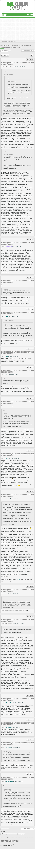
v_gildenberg (9, 246)
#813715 (3, 374)
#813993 (3, 623)
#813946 (3, 458)
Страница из (28, 50)
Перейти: (2, 831)
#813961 (3, 593)
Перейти (21, 834)
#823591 (3, 781)
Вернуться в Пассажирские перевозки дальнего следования (16, 837)
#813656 (3, 246)
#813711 (3, 316)
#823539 (3, 702)
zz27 (7, 285)
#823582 (3, 747)
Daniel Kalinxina (9, 702)
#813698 (3, 285)
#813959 (3, 498)
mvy (7, 356)
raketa (7, 458)
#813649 (3, 66)
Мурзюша (8, 747)
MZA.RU (17, 8)
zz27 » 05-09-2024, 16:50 (8, 320)
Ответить (4, 55)
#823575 (3, 727)
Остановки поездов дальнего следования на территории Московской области (15, 46)
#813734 (3, 406)
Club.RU (17, 4)
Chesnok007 (9, 727)
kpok (7, 316)
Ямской (8, 498)
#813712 (3, 356)
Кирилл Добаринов (10, 66)
